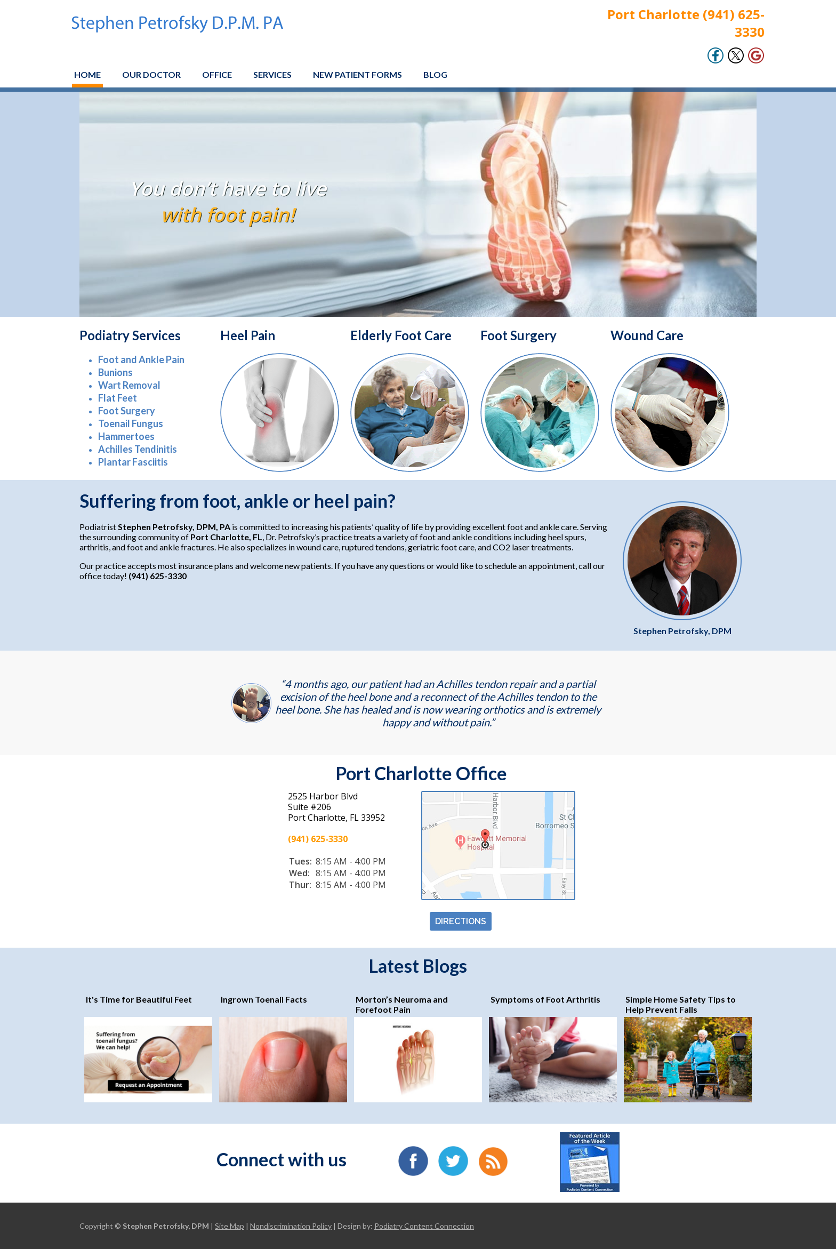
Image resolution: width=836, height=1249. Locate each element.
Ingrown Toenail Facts (264, 999)
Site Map (229, 1225)
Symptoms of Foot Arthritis (545, 999)
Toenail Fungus (130, 423)
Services (272, 74)
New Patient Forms (357, 74)
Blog (435, 74)
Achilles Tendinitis (137, 449)
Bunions (115, 372)
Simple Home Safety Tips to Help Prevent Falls (680, 1004)
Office (217, 74)
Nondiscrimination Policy (291, 1225)
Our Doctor (151, 74)
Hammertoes (126, 436)
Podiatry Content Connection (424, 1225)
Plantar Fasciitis (133, 462)
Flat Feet (117, 398)
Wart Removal (129, 385)
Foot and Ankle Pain (141, 359)
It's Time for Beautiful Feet (139, 999)
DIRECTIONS (460, 921)
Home (87, 74)
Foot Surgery (126, 411)
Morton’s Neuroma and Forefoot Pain (402, 1004)
